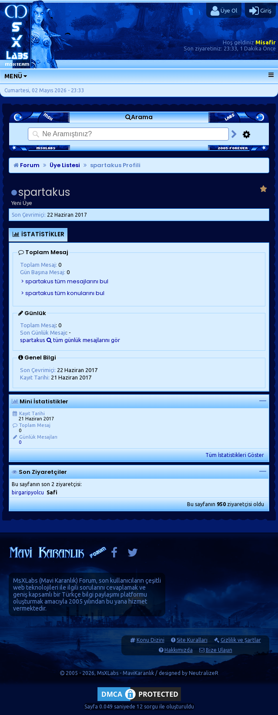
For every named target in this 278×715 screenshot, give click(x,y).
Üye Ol (224, 11)
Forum (26, 165)
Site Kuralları (192, 640)
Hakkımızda (178, 650)
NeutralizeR (203, 673)
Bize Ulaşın (219, 650)
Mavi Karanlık (58, 580)
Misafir (265, 42)
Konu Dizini (150, 640)
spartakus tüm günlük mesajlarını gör (70, 340)
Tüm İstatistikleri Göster (234, 455)
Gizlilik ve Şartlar (241, 640)
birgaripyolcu (28, 492)
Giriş (260, 11)
